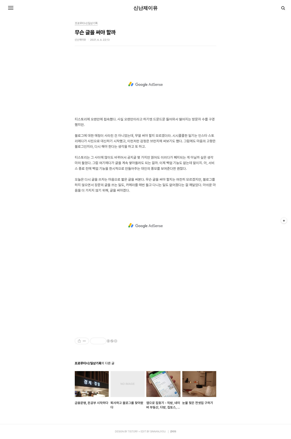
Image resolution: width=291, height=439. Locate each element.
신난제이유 (145, 8)
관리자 (173, 431)
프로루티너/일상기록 (86, 23)
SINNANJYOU (158, 431)
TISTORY (133, 431)
